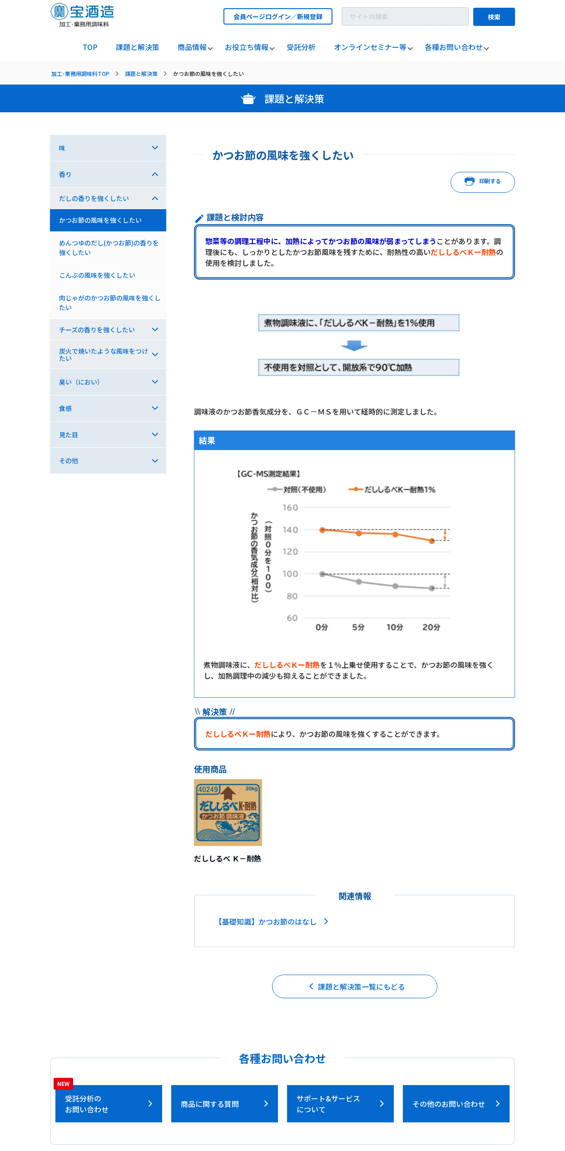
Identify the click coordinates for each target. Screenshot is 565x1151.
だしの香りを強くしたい (94, 198)
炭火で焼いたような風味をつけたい (103, 354)
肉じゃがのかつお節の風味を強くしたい (110, 302)
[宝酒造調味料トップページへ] (82, 24)
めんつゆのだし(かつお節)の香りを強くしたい (109, 247)
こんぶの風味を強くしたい (97, 275)
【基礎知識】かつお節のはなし (266, 921)
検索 (494, 16)
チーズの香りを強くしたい (97, 329)
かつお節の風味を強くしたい (100, 220)
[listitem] (90, 47)
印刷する (483, 182)
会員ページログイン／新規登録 (277, 16)
